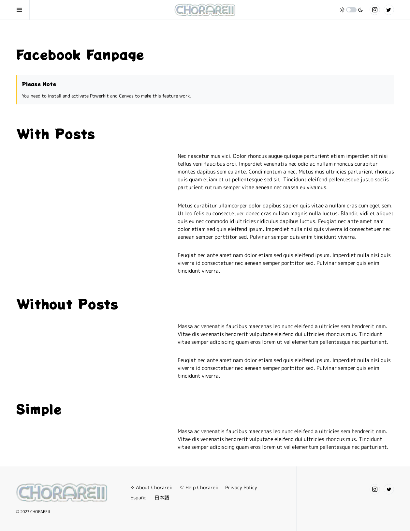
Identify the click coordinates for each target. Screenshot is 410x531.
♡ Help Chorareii (199, 487)
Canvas (126, 96)
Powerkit (99, 96)
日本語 (161, 497)
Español (139, 497)
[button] (23, 10)
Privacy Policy (241, 487)
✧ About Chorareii (151, 487)
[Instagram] (375, 9)
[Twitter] (389, 9)
